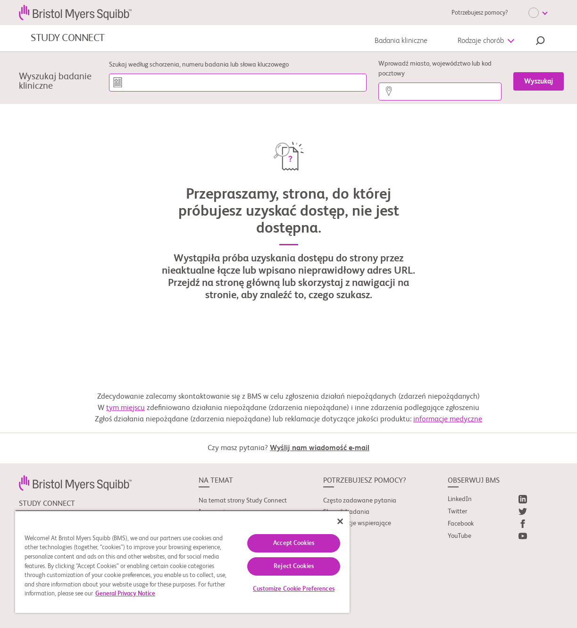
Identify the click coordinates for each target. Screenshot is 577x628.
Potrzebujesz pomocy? (480, 13)
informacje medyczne (447, 419)
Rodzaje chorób (481, 41)
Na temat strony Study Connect (243, 500)
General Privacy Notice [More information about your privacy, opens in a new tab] (125, 594)
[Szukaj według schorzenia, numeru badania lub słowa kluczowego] (238, 83)
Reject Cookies (294, 566)
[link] (75, 482)
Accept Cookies (293, 543)
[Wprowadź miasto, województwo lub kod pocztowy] (440, 91)
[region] (182, 561)
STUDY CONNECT (68, 38)
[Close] (340, 521)
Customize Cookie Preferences (293, 589)
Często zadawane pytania (359, 500)
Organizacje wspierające (357, 523)
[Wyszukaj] (538, 81)
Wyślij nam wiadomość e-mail (319, 448)
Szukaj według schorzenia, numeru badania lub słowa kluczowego (199, 64)
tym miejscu (125, 408)
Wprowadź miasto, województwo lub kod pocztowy (435, 68)
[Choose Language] (537, 13)
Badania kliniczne (401, 41)
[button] (540, 42)
